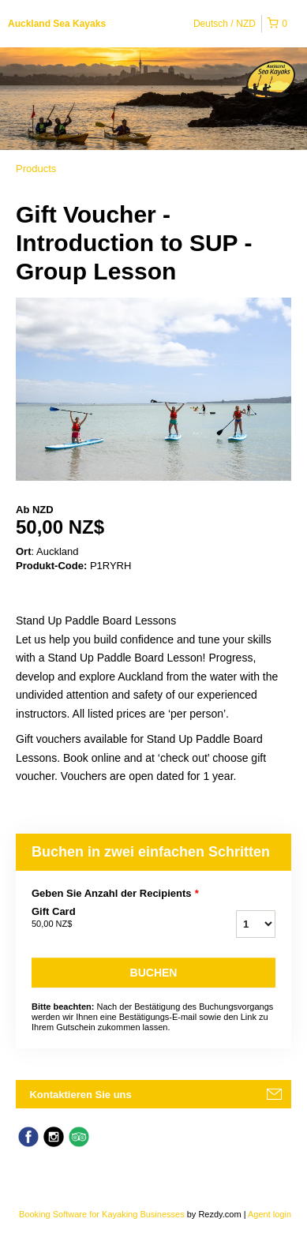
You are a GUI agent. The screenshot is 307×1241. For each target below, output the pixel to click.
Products (36, 168)
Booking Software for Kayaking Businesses (103, 1214)
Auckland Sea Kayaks (57, 23)
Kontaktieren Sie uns (80, 1094)
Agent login (269, 1214)
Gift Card (105, 918)
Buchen (154, 972)
